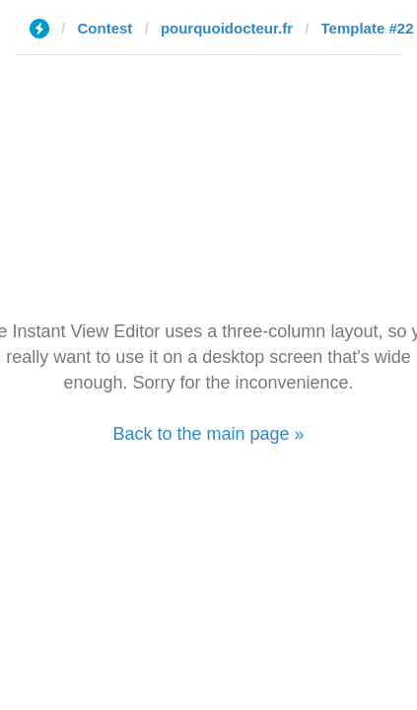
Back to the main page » (208, 434)
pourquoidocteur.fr (227, 28)
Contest (105, 28)
